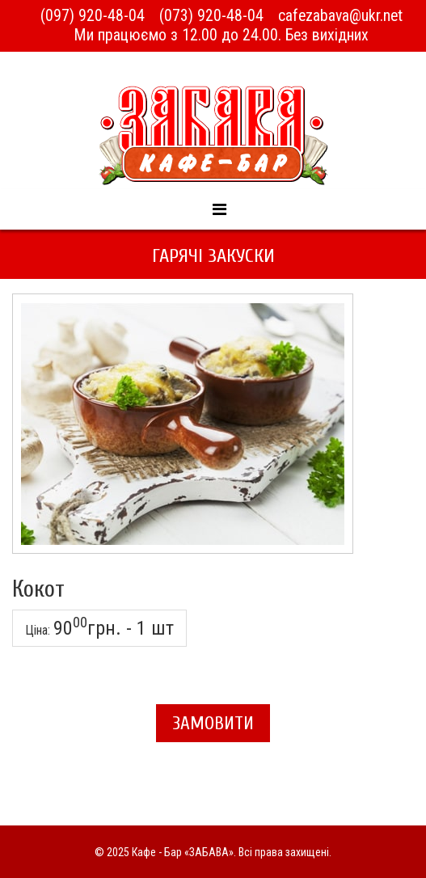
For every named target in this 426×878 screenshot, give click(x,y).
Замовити (213, 723)
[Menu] (219, 209)
